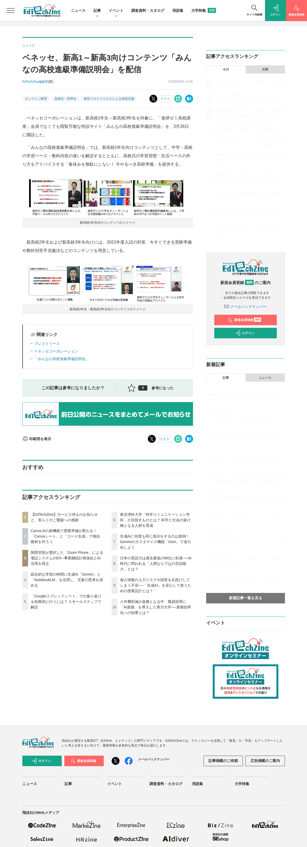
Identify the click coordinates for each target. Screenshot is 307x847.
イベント (116, 10)
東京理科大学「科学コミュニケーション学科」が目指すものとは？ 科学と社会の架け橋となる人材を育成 (155, 520)
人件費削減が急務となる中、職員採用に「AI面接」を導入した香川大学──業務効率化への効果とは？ (155, 607)
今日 (226, 69)
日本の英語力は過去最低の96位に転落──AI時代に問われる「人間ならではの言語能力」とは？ (156, 563)
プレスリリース (47, 343)
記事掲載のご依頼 (223, 761)
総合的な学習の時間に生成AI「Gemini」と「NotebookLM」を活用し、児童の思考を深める (67, 579)
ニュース (78, 10)
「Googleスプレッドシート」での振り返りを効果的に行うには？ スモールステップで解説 (66, 601)
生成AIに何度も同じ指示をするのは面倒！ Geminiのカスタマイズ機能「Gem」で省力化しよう (155, 541)
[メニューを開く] (10, 10)
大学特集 (203, 10)
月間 (265, 69)
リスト (165, 99)
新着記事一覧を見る (245, 598)
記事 (97, 10)
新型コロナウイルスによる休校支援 (109, 99)
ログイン (244, 333)
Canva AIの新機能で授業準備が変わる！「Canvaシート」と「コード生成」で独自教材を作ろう (65, 536)
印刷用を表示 (36, 439)
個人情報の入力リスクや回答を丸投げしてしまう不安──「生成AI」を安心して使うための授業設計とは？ (155, 585)
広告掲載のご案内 (265, 761)
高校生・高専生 (65, 99)
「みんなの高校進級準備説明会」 (61, 359)
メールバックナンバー (245, 306)
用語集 (177, 10)
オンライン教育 (36, 99)
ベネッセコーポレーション (56, 351)
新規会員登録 (244, 320)
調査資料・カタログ (147, 10)
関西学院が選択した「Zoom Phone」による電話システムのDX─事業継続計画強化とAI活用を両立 (67, 558)
